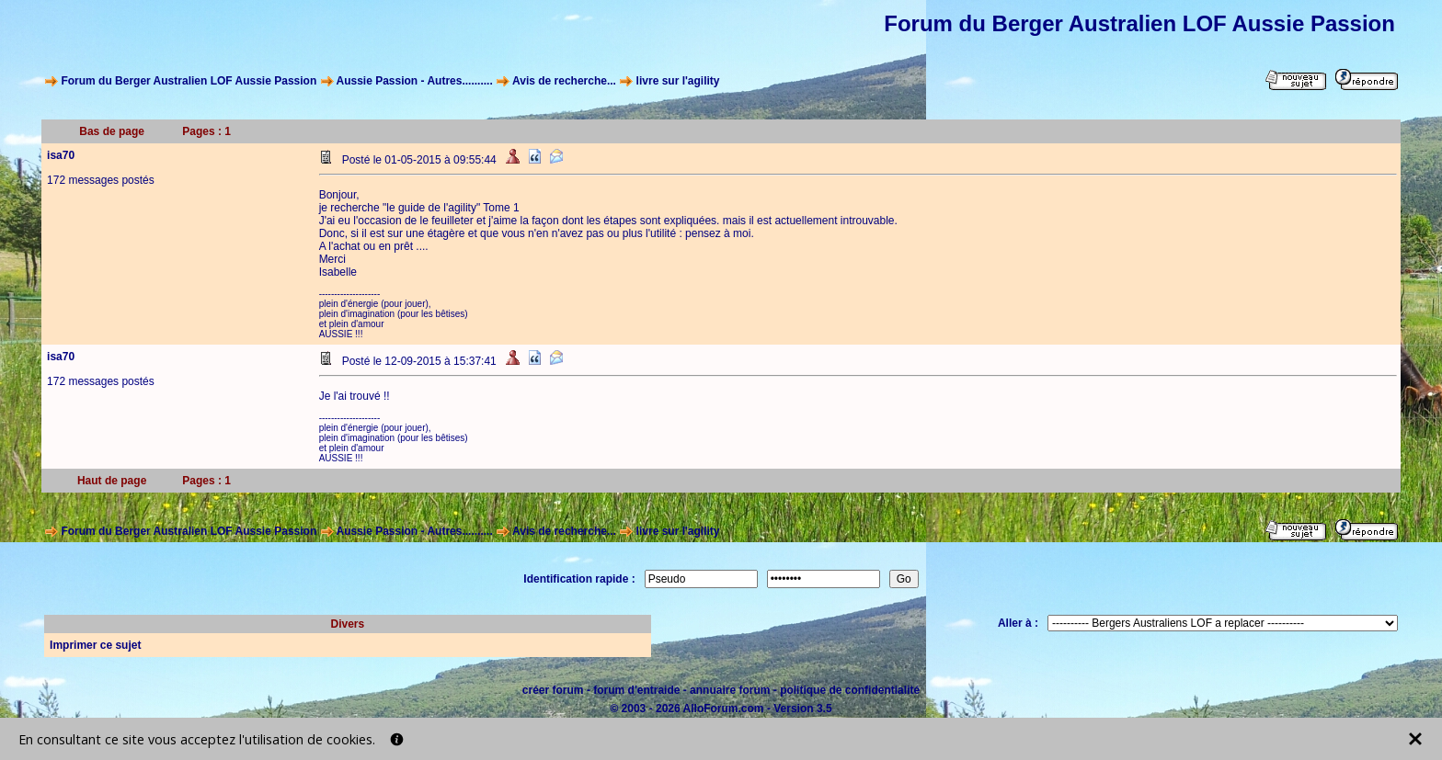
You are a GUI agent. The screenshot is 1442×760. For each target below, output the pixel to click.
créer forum (553, 690)
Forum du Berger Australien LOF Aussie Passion (188, 80)
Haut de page (111, 480)
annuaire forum (730, 690)
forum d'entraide (636, 690)
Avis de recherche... (564, 80)
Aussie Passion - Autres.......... (414, 80)
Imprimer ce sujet (95, 645)
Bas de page (111, 131)
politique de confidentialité (850, 690)
